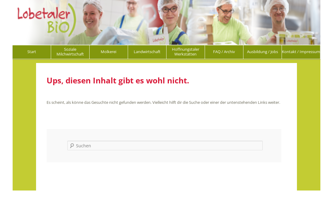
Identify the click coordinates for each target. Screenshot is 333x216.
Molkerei (108, 51)
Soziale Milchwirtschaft (70, 51)
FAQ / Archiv (224, 51)
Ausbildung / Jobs (262, 51)
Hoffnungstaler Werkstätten (185, 51)
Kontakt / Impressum (301, 51)
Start (31, 51)
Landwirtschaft (147, 51)
